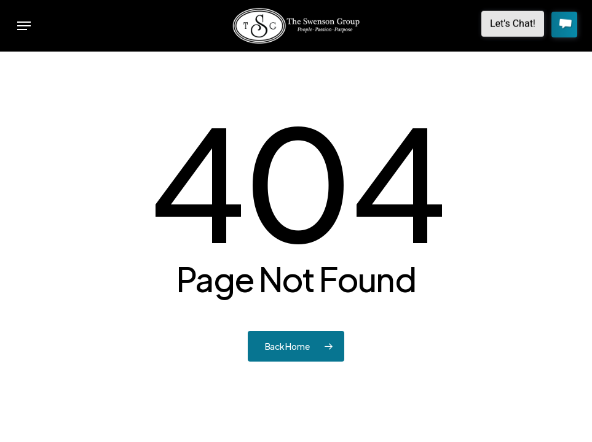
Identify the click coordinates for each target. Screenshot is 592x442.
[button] (24, 26)
